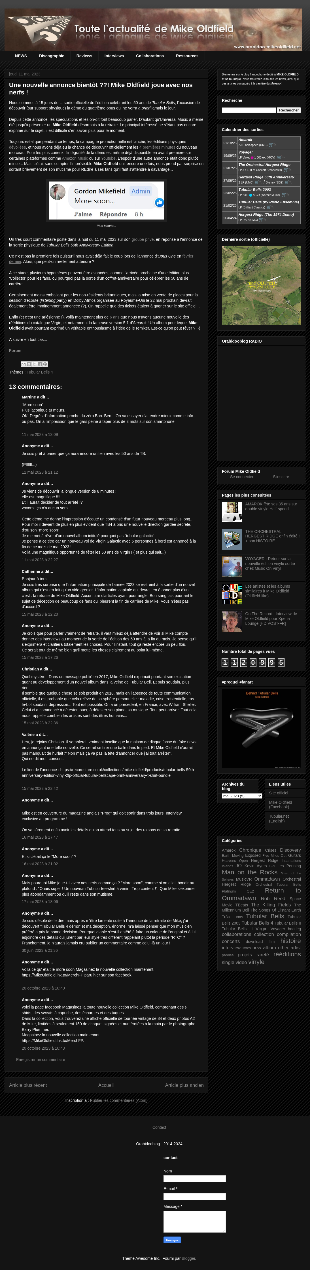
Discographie (51, 56)
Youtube (108, 158)
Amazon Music (75, 158)
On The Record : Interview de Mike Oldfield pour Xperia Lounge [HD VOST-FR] (271, 618)
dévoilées (17, 147)
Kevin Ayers (256, 866)
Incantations (291, 861)
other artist (289, 947)
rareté (262, 954)
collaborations (236, 934)
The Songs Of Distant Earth (275, 910)
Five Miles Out (274, 856)
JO (239, 865)
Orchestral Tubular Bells (278, 885)
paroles (227, 955)
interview (231, 947)
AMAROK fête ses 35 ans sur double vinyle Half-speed (271, 506)
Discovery (290, 850)
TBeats (241, 905)
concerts (231, 941)
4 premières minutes (157, 147)
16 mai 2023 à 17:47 (40, 837)
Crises (271, 850)
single (228, 962)
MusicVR (244, 879)
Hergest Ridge (265, 860)
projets (245, 954)
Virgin (262, 928)
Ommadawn (267, 879)
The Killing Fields (271, 905)
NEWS (21, 56)
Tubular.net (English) (279, 818)
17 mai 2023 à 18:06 (40, 901)
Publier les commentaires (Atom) (119, 1100)
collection (264, 934)
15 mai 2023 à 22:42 (40, 788)
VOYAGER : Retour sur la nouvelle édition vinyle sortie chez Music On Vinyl (270, 563)
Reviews (84, 56)
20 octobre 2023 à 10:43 (43, 1048)
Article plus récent (28, 1085)
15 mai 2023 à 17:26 (40, 657)
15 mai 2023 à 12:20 (40, 614)
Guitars (294, 855)
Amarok (228, 850)
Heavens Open (235, 861)
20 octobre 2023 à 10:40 (43, 988)
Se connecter (242, 476)
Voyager (278, 929)
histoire (291, 940)
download (254, 941)
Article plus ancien (184, 1085)
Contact (159, 1127)
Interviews (114, 56)
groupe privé (143, 239)
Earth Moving (233, 856)
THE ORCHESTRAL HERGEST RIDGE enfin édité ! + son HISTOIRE (272, 536)
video (241, 962)
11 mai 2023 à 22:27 (40, 560)
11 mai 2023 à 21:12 (40, 472)
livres (247, 948)
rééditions (287, 954)
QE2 (250, 891)
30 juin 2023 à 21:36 (40, 950)
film (272, 941)
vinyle (256, 961)
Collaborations (150, 56)
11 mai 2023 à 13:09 (40, 434)
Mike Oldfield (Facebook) (280, 804)
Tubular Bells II (288, 923)
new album (264, 947)
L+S (272, 866)
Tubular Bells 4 (40, 372)
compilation (289, 934)
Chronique (250, 850)
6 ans (114, 317)
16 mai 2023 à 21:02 (40, 864)
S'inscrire (281, 476)
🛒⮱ (273, 144)
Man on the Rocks (249, 872)
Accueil (106, 1085)
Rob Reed (273, 898)
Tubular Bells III (237, 929)
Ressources (187, 56)
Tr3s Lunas (232, 917)
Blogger (188, 1258)
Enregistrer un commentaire (40, 1059)
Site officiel (278, 793)
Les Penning (289, 866)
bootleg (294, 929)
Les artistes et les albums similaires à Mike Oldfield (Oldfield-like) (267, 591)
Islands (227, 866)
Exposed (252, 855)
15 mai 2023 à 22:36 (40, 723)
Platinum (229, 891)
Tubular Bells (265, 916)
